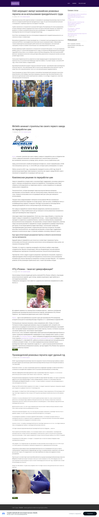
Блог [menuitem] (67, 3)
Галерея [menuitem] (73, 3)
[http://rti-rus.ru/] (26, 335)
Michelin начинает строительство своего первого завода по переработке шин (76, 22)
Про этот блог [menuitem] (80, 3)
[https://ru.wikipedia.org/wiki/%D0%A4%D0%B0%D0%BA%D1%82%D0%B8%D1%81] (14, 317)
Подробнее (90, 513)
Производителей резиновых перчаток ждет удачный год (38, 354)
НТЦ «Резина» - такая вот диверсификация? (32, 268)
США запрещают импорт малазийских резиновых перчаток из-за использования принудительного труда (77, 15)
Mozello (21, 506)
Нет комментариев (25, 16)
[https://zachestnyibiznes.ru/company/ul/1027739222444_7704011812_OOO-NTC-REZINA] (35, 337)
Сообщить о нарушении (75, 513)
